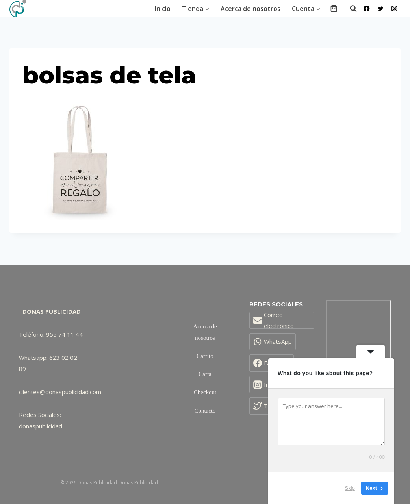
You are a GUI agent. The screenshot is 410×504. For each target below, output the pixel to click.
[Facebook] (367, 8)
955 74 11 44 (64, 334)
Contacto (204, 411)
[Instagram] (394, 8)
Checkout (205, 392)
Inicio (163, 8)
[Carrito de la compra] (334, 8)
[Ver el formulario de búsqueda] (349, 8)
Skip (350, 488)
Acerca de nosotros (250, 8)
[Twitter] (381, 8)
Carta (205, 374)
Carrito (205, 356)
